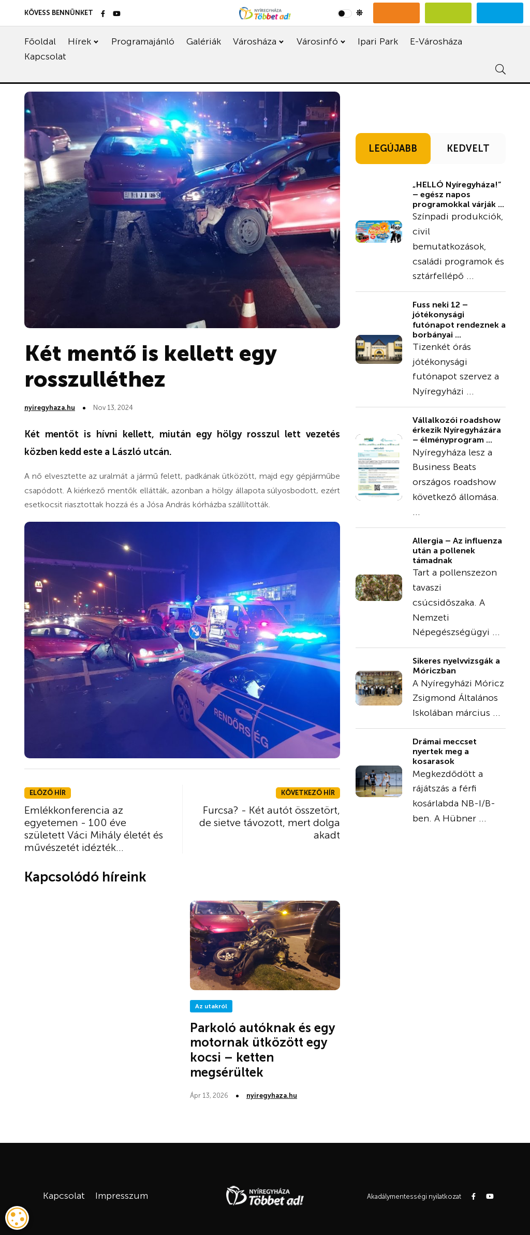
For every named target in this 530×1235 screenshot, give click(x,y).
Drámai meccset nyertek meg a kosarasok (445, 751)
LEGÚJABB (393, 148)
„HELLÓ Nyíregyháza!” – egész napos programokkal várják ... (458, 194)
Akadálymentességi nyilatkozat (414, 1196)
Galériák (203, 41)
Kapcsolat (45, 56)
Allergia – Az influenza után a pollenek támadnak (457, 550)
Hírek (79, 41)
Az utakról (211, 1006)
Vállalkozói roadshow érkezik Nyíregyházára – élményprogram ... (457, 430)
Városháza (254, 41)
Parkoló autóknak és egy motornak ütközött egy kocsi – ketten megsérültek (262, 1050)
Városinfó (317, 41)
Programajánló (142, 41)
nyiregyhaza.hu (49, 407)
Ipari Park (378, 41)
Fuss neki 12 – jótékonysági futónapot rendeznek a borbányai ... (459, 320)
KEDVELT (468, 148)
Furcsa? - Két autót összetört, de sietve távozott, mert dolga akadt (269, 822)
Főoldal (40, 41)
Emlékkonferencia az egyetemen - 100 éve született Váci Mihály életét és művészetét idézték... (93, 829)
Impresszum (121, 1195)
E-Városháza (436, 41)
